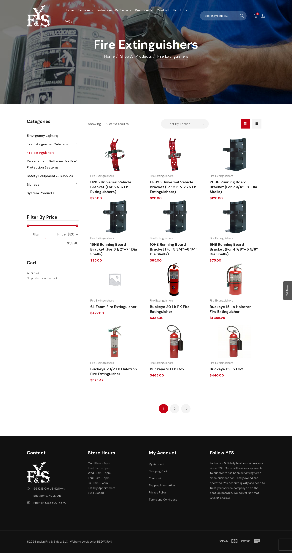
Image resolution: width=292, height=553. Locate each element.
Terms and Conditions (163, 499)
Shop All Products (136, 56)
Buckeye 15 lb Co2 (226, 369)
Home (109, 56)
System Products (40, 193)
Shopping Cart (158, 471)
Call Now (287, 290)
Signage (33, 184)
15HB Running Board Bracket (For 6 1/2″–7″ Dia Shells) (113, 249)
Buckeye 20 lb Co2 (167, 369)
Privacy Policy (157, 492)
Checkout (155, 478)
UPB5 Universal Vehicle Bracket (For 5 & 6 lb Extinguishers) (110, 187)
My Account (156, 464)
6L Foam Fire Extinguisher (113, 306)
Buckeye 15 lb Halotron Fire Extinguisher (231, 309)
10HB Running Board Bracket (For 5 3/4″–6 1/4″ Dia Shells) (173, 249)
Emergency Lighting (42, 135)
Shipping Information (162, 485)
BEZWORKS (104, 542)
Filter (36, 234)
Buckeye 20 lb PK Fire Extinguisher (170, 309)
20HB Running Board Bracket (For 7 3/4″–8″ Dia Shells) (233, 187)
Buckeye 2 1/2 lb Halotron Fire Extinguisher (113, 371)
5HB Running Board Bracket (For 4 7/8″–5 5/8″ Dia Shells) (234, 249)
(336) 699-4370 (54, 503)
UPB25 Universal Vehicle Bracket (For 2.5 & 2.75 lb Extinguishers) (173, 187)
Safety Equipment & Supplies (50, 176)
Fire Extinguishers (102, 176)
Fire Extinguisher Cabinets (47, 144)
